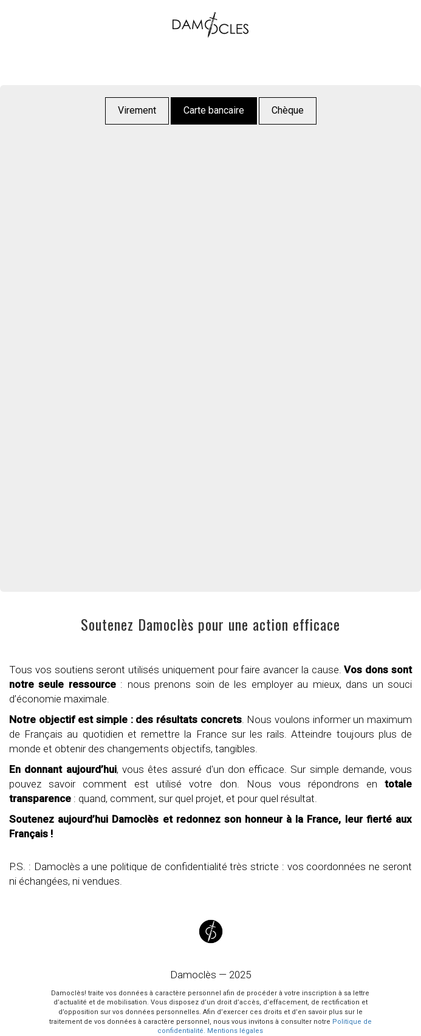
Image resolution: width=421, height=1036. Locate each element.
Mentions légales (235, 1031)
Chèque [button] (288, 110)
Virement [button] (137, 110)
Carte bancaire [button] (213, 110)
